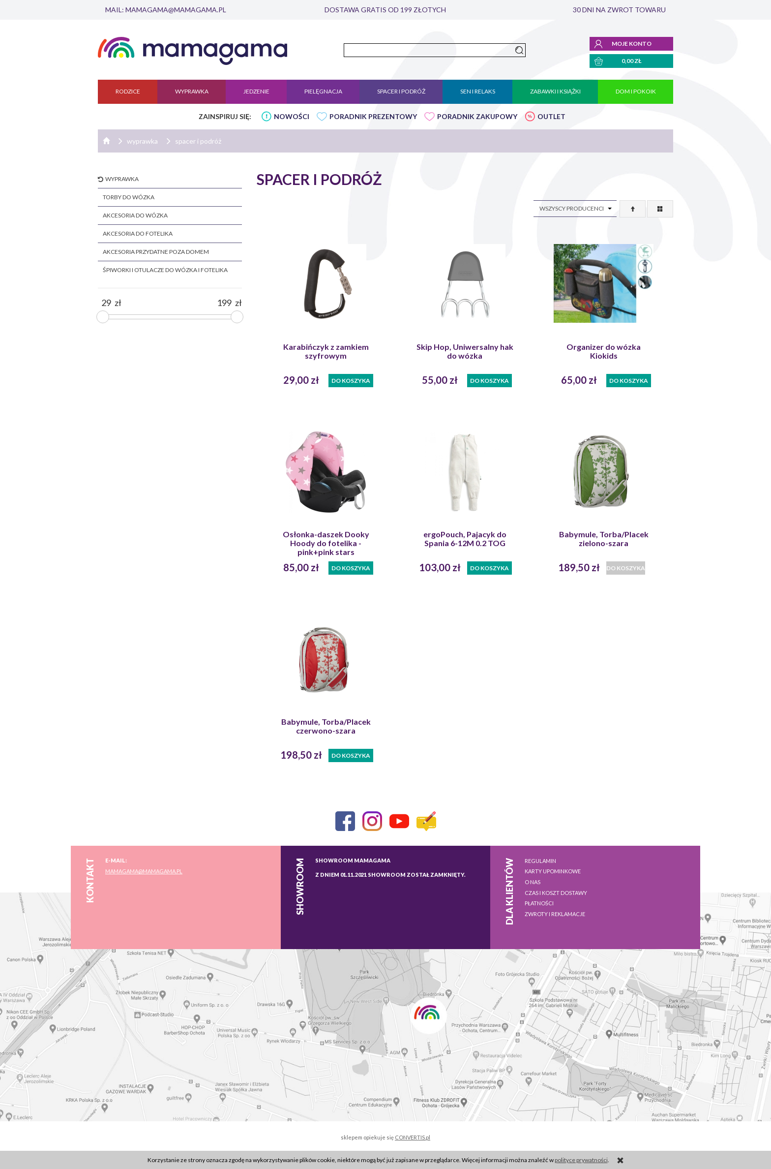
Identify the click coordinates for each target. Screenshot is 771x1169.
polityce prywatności (581, 1160)
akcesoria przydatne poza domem (156, 251)
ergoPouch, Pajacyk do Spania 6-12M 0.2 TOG (464, 539)
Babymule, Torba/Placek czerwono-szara (326, 726)
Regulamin (540, 861)
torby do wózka (128, 197)
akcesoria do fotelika (138, 233)
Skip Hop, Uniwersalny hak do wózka (464, 351)
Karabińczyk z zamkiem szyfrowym (326, 351)
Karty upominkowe (553, 871)
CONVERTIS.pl (412, 1137)
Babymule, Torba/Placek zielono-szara (604, 539)
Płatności (539, 903)
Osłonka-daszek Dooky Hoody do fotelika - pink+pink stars (326, 543)
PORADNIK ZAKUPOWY (477, 116)
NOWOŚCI (291, 116)
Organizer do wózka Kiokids (603, 351)
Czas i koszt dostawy (556, 893)
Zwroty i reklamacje (555, 914)
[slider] (102, 316)
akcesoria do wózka (135, 215)
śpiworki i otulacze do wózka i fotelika (165, 270)
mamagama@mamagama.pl (143, 871)
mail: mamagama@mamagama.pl (165, 9)
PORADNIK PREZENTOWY (373, 116)
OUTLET (551, 116)
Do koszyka (350, 380)
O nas (532, 882)
